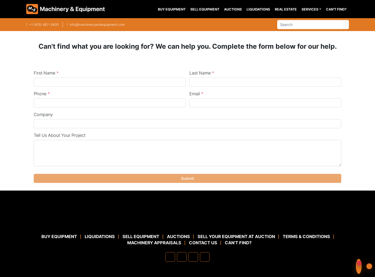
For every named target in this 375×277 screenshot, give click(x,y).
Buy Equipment (172, 9)
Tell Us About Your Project (59, 135)
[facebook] (170, 257)
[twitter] (193, 257)
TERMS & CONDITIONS (306, 236)
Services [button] (310, 9)
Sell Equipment (204, 9)
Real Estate (286, 9)
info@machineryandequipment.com (97, 24)
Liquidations (258, 9)
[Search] (310, 24)
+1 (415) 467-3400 (44, 24)
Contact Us (203, 242)
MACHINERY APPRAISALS (154, 242)
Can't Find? (336, 9)
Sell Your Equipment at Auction (236, 236)
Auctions (233, 9)
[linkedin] (182, 257)
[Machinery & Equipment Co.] (187, 221)
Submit (187, 178)
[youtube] (205, 257)
